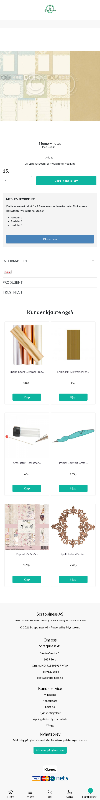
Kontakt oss (50, 700)
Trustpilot (12, 292)
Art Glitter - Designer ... (27, 462)
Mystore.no (73, 627)
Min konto (50, 694)
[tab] (50, 261)
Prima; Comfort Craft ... (73, 462)
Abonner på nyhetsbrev (50, 750)
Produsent (13, 282)
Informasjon (15, 261)
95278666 (52, 671)
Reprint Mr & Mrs (27, 554)
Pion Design (48, 146)
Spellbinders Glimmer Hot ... (27, 371)
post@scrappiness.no (50, 677)
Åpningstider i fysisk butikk (50, 719)
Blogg (50, 725)
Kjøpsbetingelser (50, 712)
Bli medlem (50, 239)
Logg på (50, 706)
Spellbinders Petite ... (73, 554)
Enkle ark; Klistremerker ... (73, 371)
